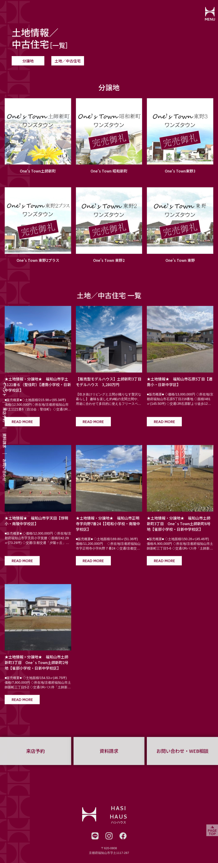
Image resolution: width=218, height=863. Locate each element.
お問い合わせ (4, 470)
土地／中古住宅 (68, 61)
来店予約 (4, 414)
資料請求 (4, 440)
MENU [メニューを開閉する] (210, 20)
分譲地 (28, 61)
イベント (4, 389)
